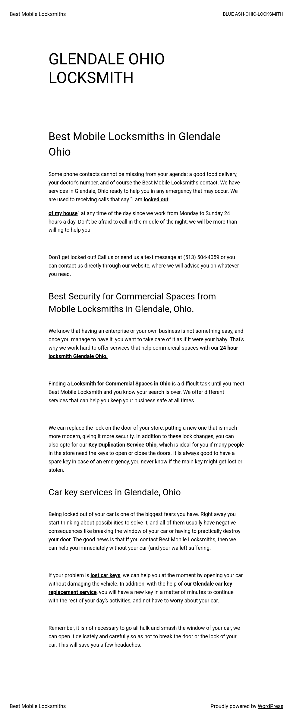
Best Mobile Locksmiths (38, 14)
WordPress (270, 706)
